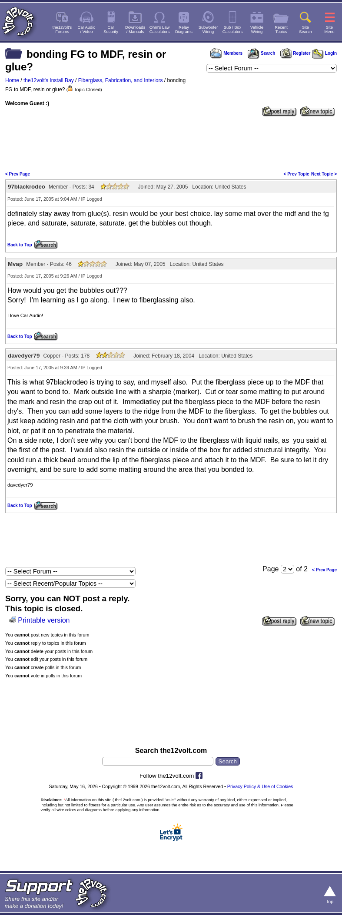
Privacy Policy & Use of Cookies (260, 786)
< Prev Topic (296, 174)
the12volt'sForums (62, 29)
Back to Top (19, 244)
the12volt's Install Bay (48, 80)
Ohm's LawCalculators (159, 29)
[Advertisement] (171, 142)
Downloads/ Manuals (135, 29)
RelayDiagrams (184, 29)
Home (12, 80)
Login (324, 53)
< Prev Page (17, 174)
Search (261, 53)
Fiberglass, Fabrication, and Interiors (120, 80)
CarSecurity (110, 29)
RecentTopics (281, 29)
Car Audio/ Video (87, 29)
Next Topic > (324, 174)
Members (226, 53)
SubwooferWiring (208, 29)
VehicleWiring (256, 29)
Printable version (44, 620)
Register (295, 53)
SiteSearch (305, 29)
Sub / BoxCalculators (232, 29)
